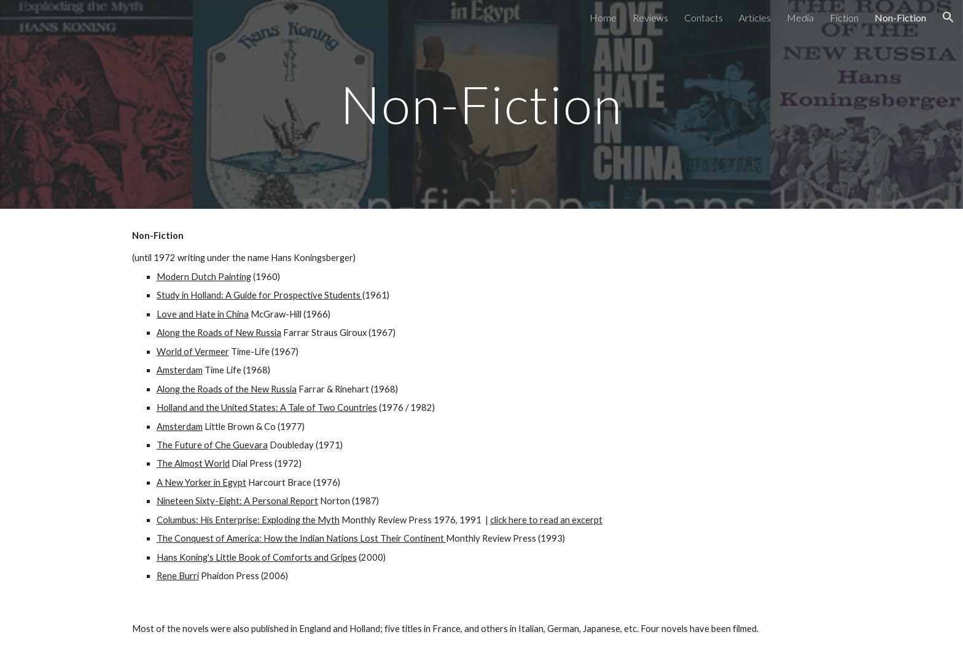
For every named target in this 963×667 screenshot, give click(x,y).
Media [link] (800, 17)
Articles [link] (755, 17)
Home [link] (603, 17)
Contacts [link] (703, 17)
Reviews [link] (650, 17)
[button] (948, 17)
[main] (481, 104)
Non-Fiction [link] (900, 17)
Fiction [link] (844, 17)
